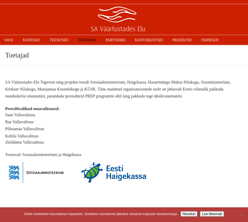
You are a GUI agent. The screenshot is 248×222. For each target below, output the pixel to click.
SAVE (124, 20)
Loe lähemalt (212, 214)
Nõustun (189, 214)
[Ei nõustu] (241, 214)
